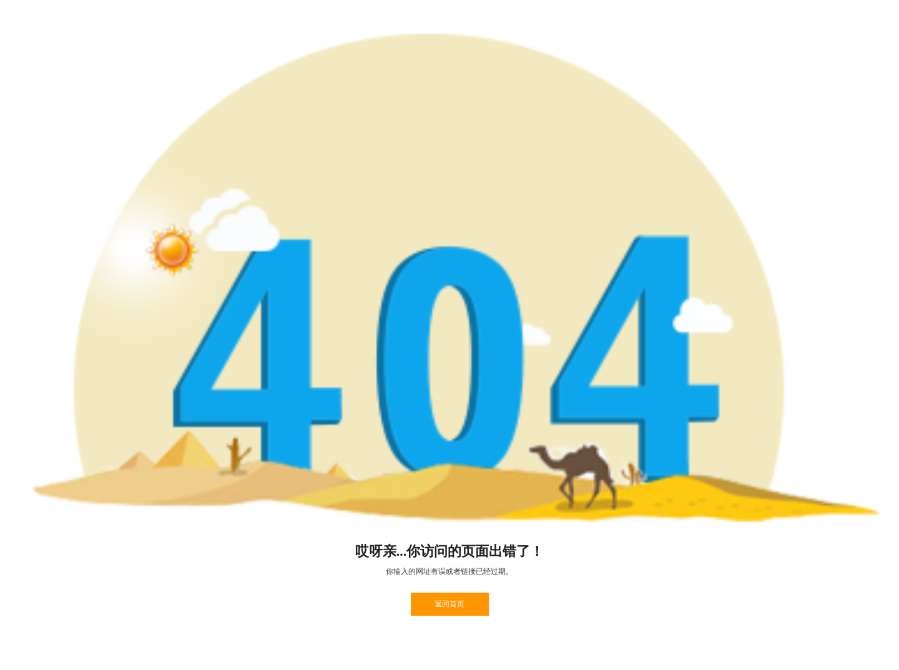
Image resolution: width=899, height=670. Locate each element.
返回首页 (449, 604)
